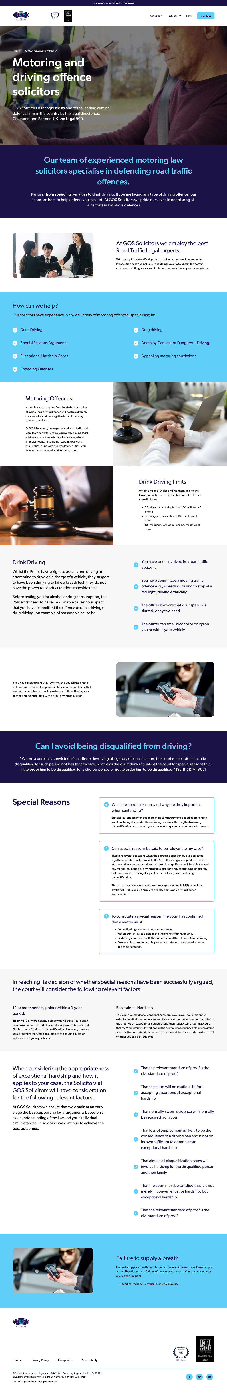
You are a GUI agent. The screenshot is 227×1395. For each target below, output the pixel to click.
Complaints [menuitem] (65, 1360)
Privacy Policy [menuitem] (40, 1360)
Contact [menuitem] (18, 1360)
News (189, 16)
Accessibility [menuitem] (89, 1360)
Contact (206, 15)
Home (16, 51)
